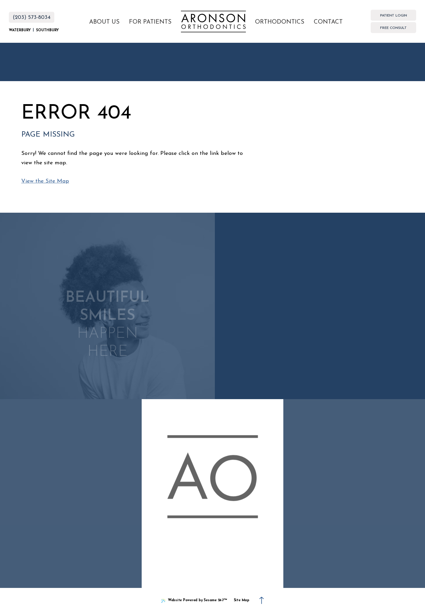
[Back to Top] (261, 600)
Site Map (241, 600)
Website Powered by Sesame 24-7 (194, 601)
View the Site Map (45, 181)
